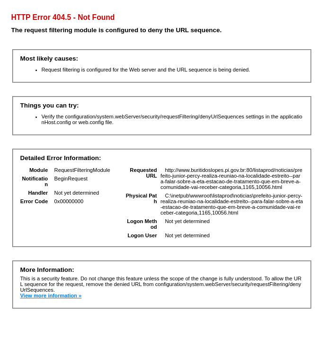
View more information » (51, 295)
